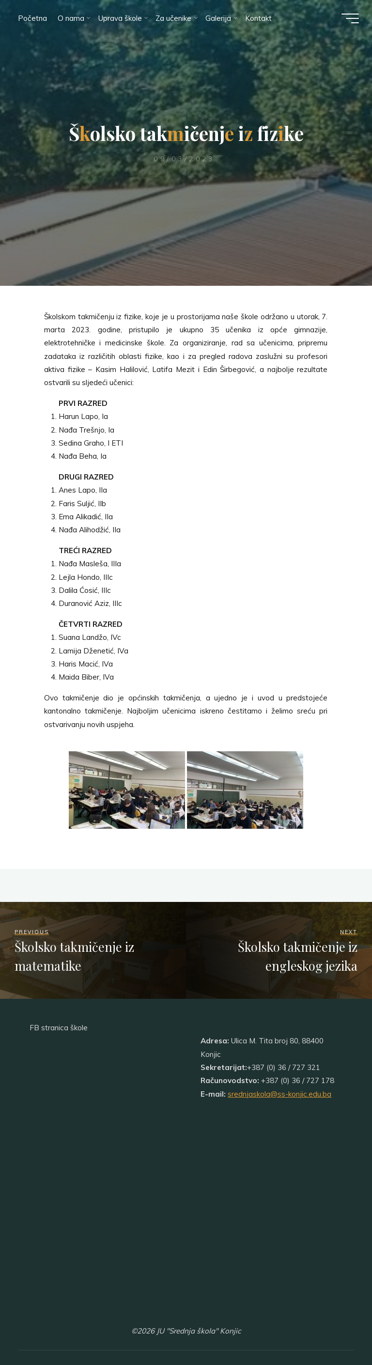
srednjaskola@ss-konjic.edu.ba (279, 1094)
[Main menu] (348, 18)
